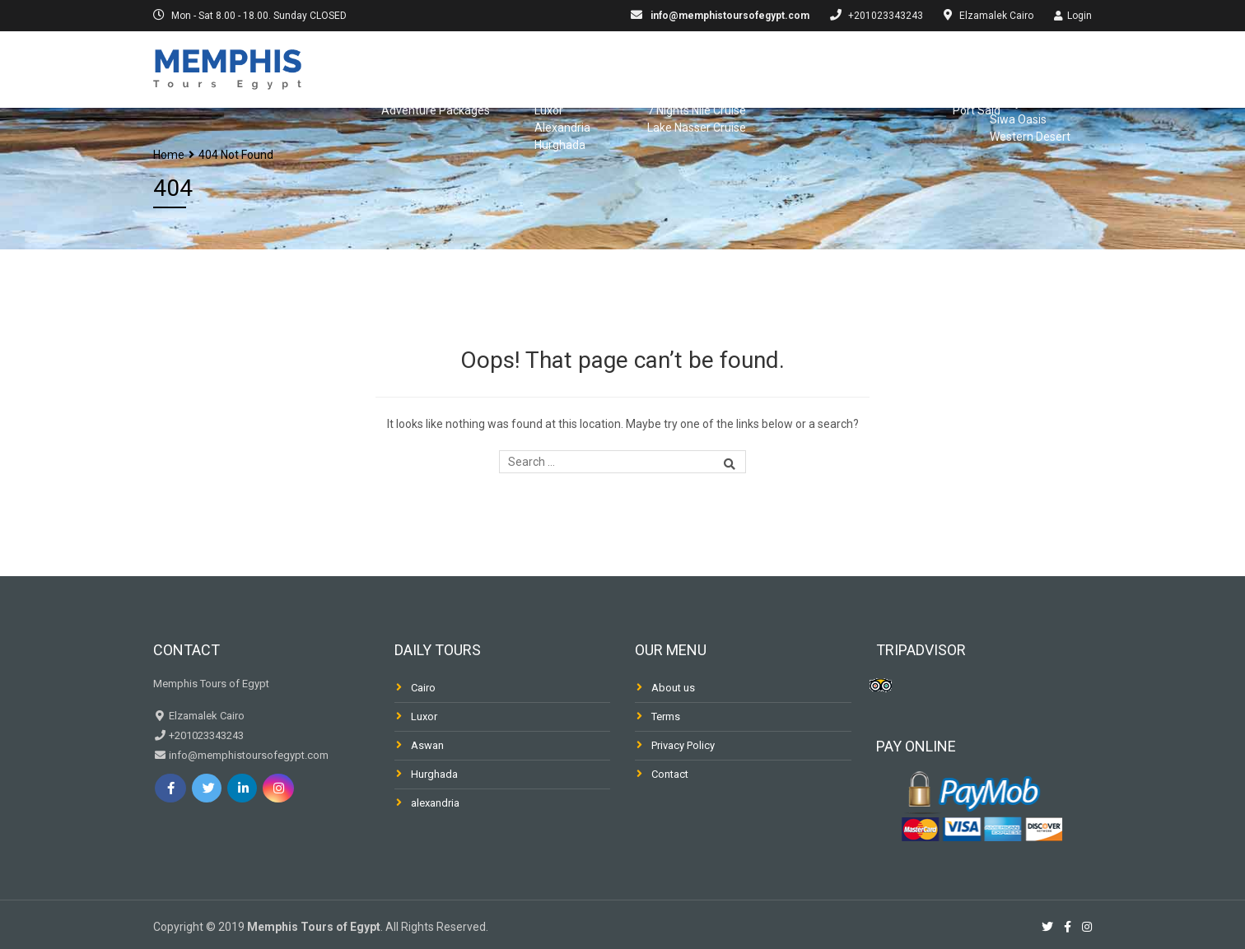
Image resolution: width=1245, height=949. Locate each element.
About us (673, 688)
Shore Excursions (907, 67)
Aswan (427, 745)
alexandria (435, 803)
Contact (669, 774)
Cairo (423, 688)
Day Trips (525, 67)
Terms (665, 716)
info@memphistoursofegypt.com (728, 15)
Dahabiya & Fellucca (755, 67)
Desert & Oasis (1044, 67)
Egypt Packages (414, 67)
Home (168, 154)
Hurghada (434, 774)
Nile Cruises (623, 67)
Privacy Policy (683, 745)
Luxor (424, 716)
